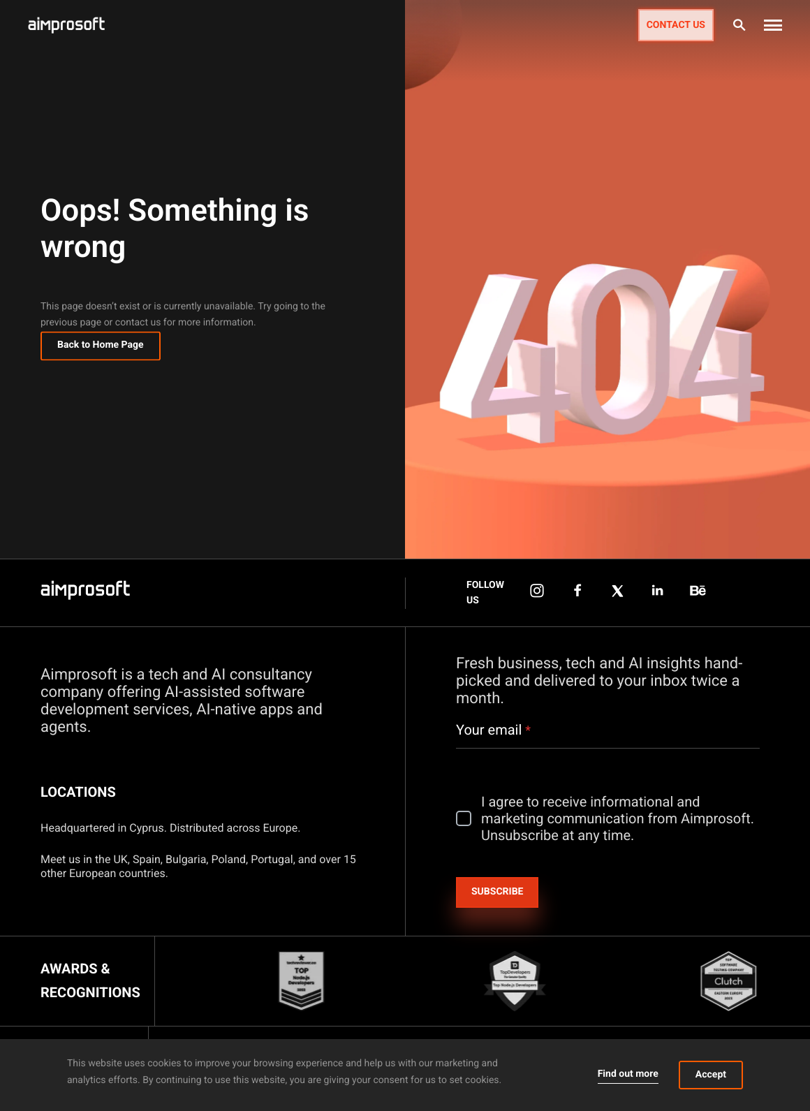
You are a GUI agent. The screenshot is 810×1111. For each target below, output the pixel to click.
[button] (773, 25)
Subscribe (497, 891)
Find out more (628, 1074)
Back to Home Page (100, 347)
